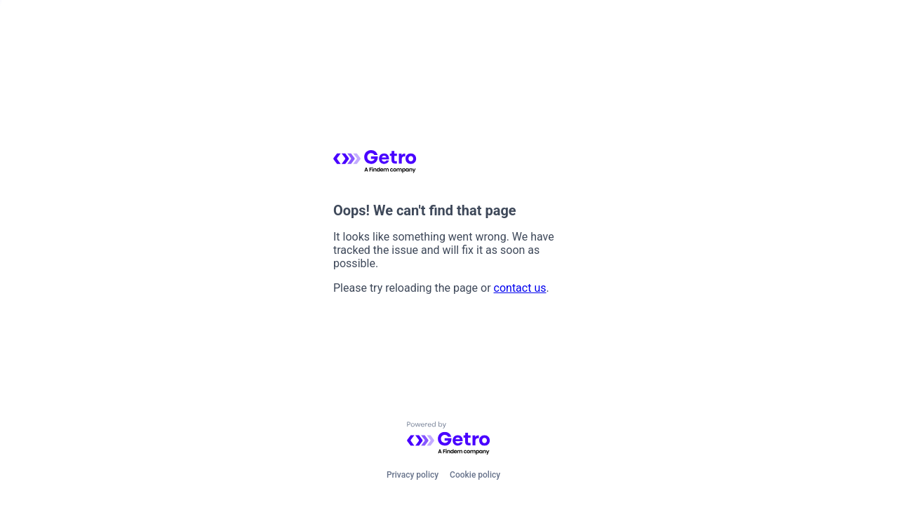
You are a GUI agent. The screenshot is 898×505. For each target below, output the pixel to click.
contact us (520, 288)
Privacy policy (412, 475)
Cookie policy (475, 475)
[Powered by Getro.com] (449, 439)
